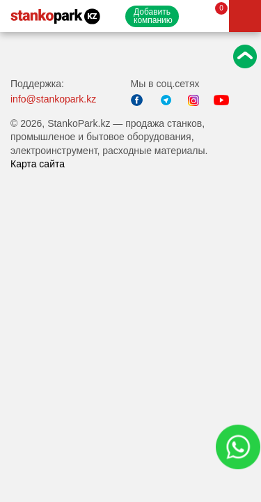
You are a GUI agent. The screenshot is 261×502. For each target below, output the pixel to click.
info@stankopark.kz (53, 99)
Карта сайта (37, 163)
